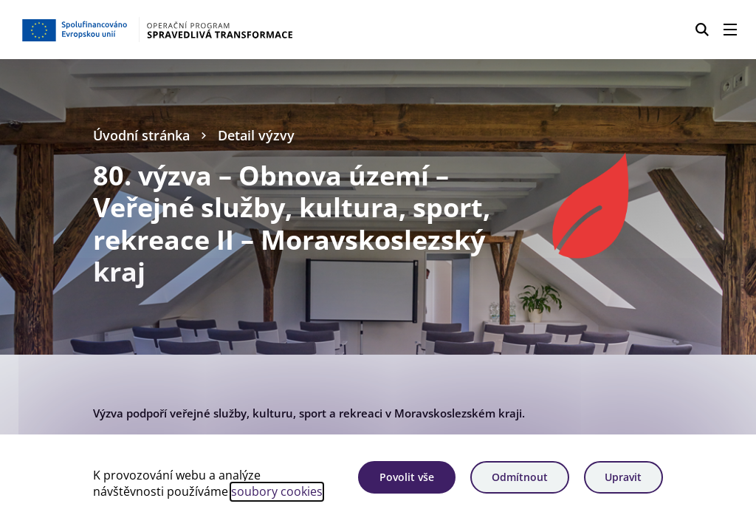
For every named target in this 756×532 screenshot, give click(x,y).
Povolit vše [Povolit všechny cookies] (406, 477)
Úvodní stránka (141, 135)
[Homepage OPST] (188, 29)
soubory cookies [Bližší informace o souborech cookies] (277, 491)
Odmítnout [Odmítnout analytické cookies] (520, 477)
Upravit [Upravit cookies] (623, 477)
